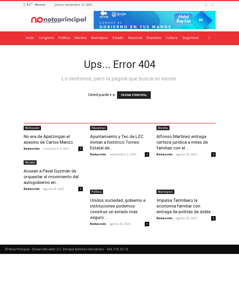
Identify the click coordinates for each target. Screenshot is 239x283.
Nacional (135, 37)
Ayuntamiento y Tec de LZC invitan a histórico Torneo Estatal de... (117, 171)
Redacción (32, 178)
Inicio (30, 37)
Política (64, 37)
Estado (118, 37)
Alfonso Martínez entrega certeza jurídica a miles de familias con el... (182, 171)
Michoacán (32, 157)
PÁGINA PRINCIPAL (134, 95)
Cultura (171, 37)
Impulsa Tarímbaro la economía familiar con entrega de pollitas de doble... (185, 235)
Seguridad (190, 37)
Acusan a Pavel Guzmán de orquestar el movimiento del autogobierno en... (51, 235)
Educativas (99, 157)
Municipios (99, 37)
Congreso (46, 37)
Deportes (154, 37)
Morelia (80, 37)
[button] (209, 37)
